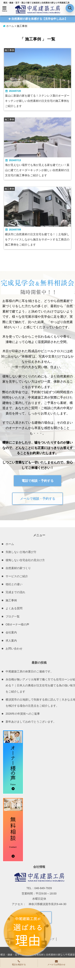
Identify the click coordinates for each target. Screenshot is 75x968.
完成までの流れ (15, 592)
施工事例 (11, 600)
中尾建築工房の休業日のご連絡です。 (29, 671)
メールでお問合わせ (56, 963)
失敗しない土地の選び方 (21, 552)
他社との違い (14, 584)
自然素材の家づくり (18, 568)
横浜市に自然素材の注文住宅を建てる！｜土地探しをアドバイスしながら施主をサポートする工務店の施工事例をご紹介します (37, 239)
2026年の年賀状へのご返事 (23, 713)
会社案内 (11, 632)
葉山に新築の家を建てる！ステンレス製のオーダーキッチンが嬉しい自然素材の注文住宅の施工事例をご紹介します (37, 101)
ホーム (8, 25)
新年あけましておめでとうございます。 (31, 721)
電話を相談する (19, 963)
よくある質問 (14, 608)
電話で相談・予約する (38, 480)
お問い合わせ (14, 648)
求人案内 (11, 640)
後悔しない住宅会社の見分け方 (25, 560)
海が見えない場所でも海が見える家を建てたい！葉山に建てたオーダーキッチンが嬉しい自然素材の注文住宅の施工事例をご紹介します (37, 170)
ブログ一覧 (13, 616)
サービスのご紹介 (17, 576)
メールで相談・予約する (37, 498)
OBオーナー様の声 (17, 624)
